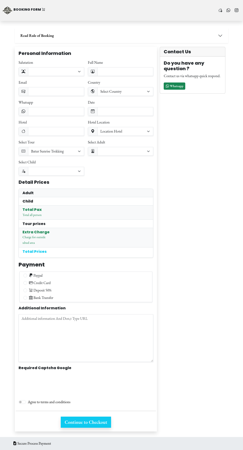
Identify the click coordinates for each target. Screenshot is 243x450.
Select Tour (27, 142)
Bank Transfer (41, 297)
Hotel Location (99, 122)
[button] (174, 86)
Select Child (27, 162)
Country (94, 82)
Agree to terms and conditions (49, 401)
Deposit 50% (40, 290)
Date (91, 102)
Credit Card (40, 282)
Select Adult (96, 142)
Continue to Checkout (86, 422)
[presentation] (54, 383)
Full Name (95, 62)
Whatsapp (26, 102)
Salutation (26, 62)
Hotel (23, 122)
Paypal (36, 275)
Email (23, 82)
